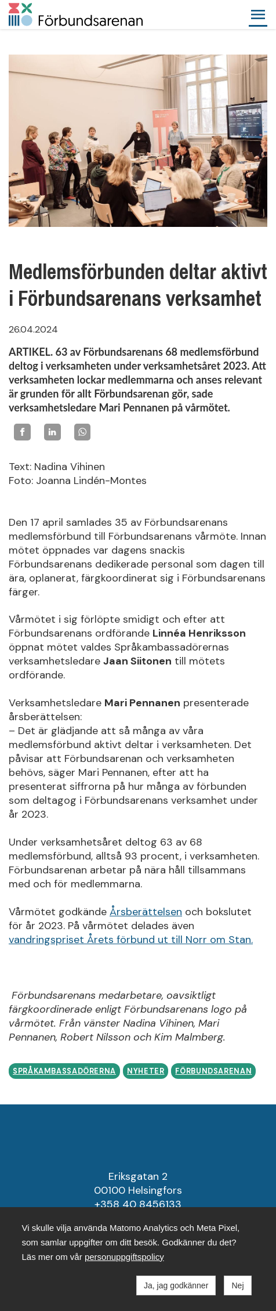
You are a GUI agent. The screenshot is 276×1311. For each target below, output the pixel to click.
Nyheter (145, 1071)
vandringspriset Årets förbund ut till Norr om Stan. (131, 940)
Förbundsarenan (213, 1071)
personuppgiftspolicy (124, 1257)
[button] (258, 14)
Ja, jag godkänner (176, 1285)
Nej (237, 1285)
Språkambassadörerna (64, 1071)
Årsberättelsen (146, 912)
